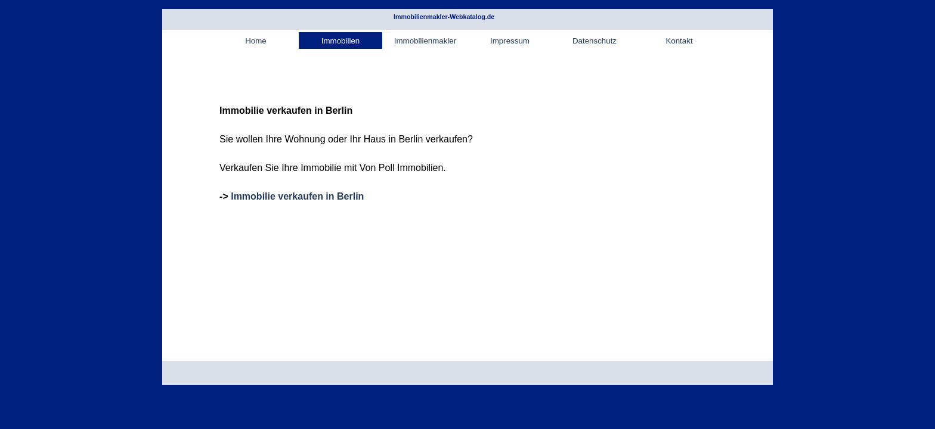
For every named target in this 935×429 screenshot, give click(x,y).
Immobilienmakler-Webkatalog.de (444, 16)
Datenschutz (594, 40)
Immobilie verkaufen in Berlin (297, 196)
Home (256, 40)
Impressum (510, 40)
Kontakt (678, 40)
